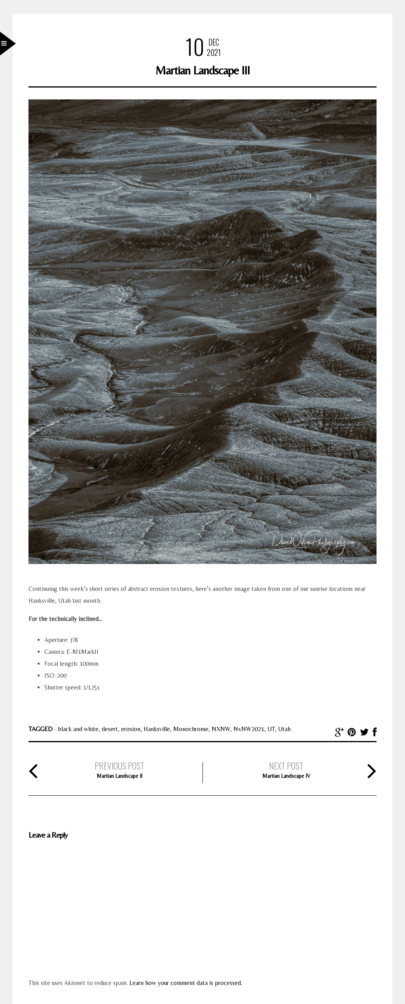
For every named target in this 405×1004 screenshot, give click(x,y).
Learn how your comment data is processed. (185, 983)
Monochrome (190, 729)
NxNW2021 (248, 729)
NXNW (221, 729)
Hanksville (157, 729)
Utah (284, 729)
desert (110, 729)
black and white (78, 729)
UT (271, 729)
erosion (130, 729)
